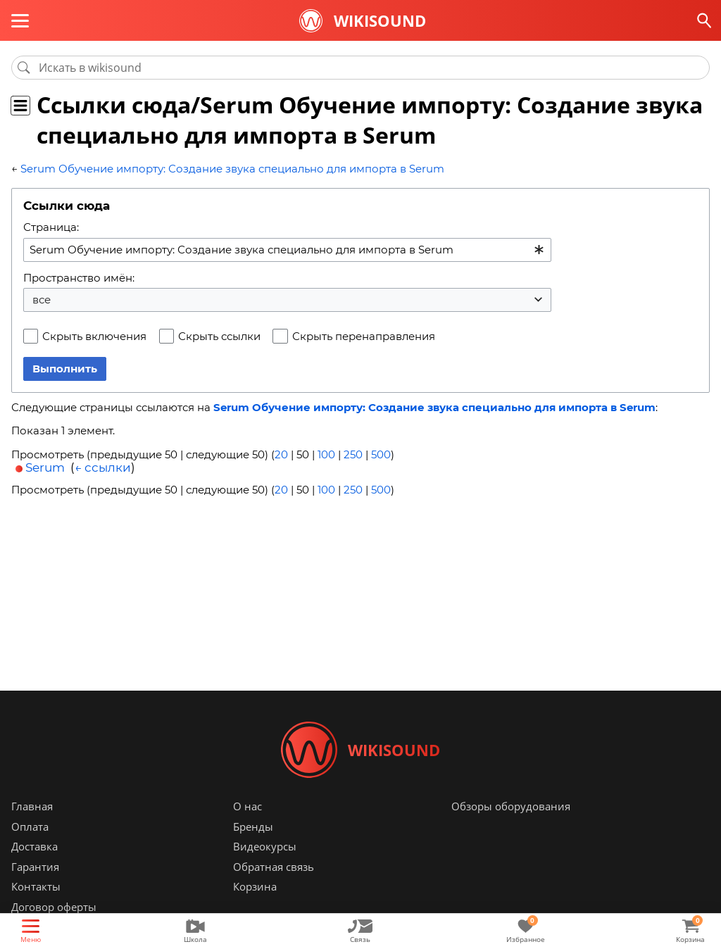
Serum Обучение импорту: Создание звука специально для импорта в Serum (232, 168)
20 (281, 454)
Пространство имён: (78, 277)
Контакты (36, 886)
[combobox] (287, 250)
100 (326, 454)
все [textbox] (41, 299)
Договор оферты (53, 907)
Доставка (34, 846)
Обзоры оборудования (510, 806)
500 (381, 454)
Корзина (255, 886)
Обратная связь (273, 867)
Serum (45, 467)
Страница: (51, 227)
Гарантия (35, 867)
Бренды (253, 826)
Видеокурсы (264, 846)
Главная (32, 806)
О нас (247, 806)
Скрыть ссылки (219, 336)
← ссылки (103, 467)
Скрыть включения (94, 336)
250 (353, 454)
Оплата (30, 826)
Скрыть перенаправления (363, 336)
